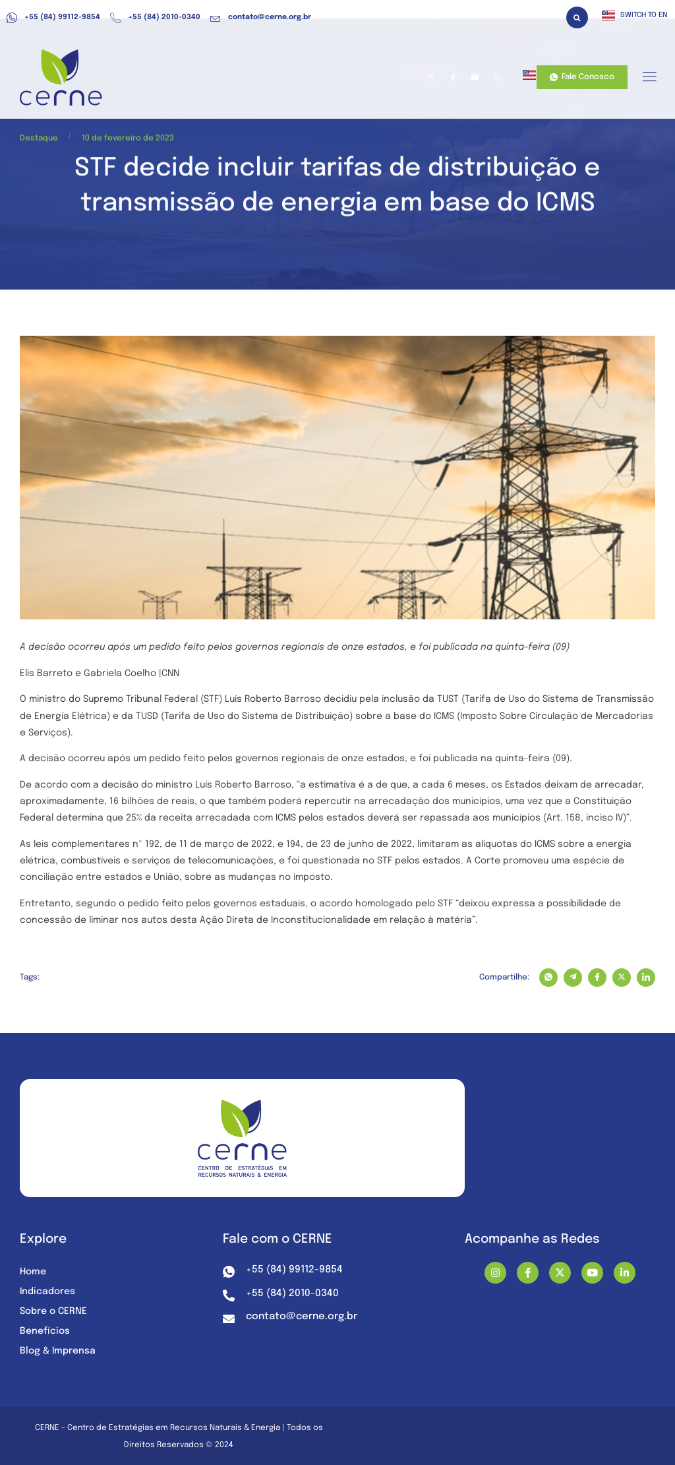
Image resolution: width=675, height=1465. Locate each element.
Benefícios (45, 1331)
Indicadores (47, 1291)
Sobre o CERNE (53, 1311)
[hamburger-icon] (649, 78)
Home (33, 1271)
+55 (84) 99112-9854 (53, 18)
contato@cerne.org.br (260, 18)
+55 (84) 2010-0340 (155, 18)
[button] (577, 17)
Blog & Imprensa (58, 1351)
